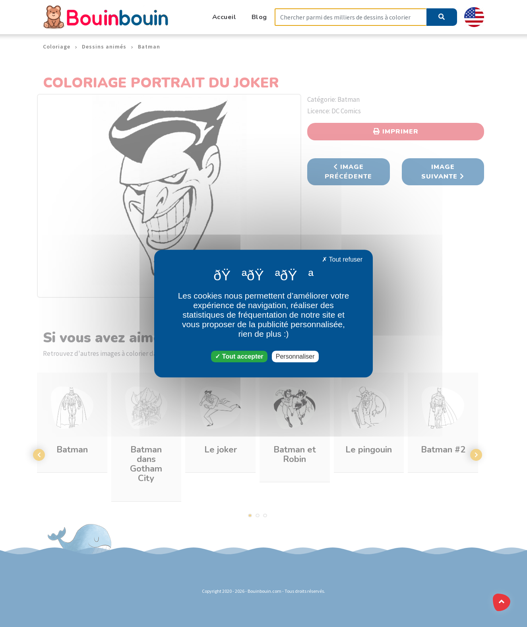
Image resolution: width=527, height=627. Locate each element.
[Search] (350, 17)
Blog (259, 16)
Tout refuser (342, 259)
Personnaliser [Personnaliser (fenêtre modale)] (295, 356)
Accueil (224, 16)
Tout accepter (239, 356)
